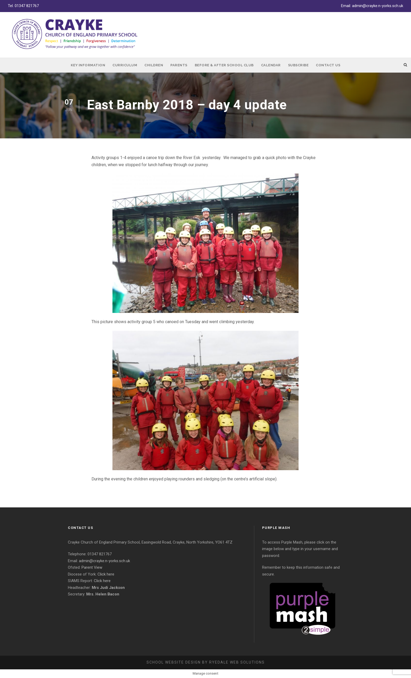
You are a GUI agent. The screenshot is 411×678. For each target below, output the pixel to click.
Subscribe (298, 65)
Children (153, 65)
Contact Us (328, 65)
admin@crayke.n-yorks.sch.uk (377, 5)
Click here (106, 574)
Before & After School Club (224, 65)
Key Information (88, 65)
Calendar (271, 65)
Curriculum (124, 65)
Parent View (92, 567)
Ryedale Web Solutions (237, 662)
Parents (178, 65)
